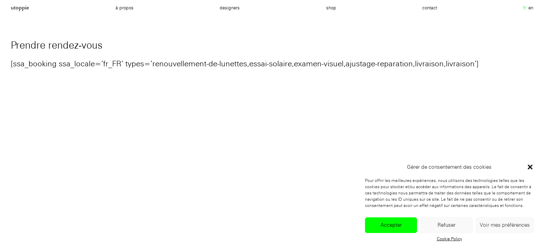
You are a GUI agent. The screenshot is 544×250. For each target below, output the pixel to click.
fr (524, 7)
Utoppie (20, 7)
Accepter (391, 225)
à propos (125, 7)
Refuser (446, 225)
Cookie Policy (449, 238)
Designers (230, 7)
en (530, 7)
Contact (429, 7)
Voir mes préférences (505, 225)
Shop (331, 7)
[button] (530, 167)
